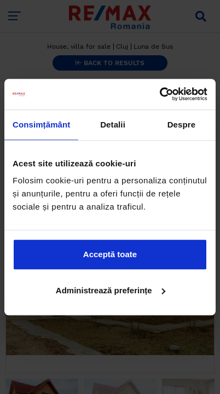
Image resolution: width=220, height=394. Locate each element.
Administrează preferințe (110, 290)
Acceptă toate (110, 254)
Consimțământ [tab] (41, 124)
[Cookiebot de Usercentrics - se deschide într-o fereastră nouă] (159, 94)
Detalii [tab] (112, 124)
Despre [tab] (181, 124)
